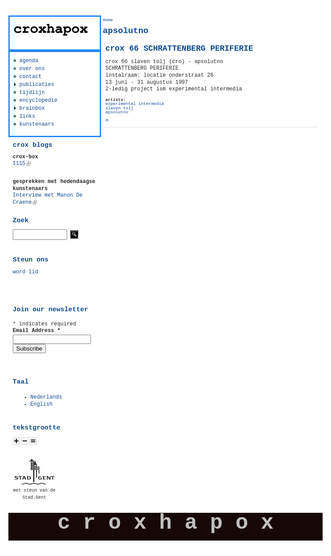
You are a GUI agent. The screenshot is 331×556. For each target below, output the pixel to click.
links (27, 116)
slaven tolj (119, 108)
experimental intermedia (134, 103)
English (41, 404)
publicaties (36, 85)
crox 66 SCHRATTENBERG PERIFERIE (179, 48)
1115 (22, 163)
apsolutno (116, 112)
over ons (32, 69)
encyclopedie (38, 100)
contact (30, 77)
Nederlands (46, 397)
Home (108, 20)
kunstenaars (36, 124)
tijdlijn (32, 93)
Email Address (36, 331)
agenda (28, 61)
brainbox (32, 108)
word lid (25, 272)
